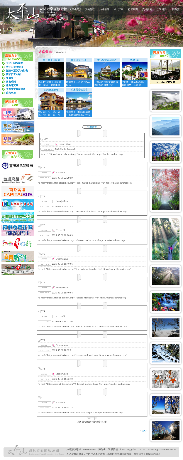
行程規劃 (133, 9)
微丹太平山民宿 (51, 59)
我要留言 (92, 127)
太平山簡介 (76, 9)
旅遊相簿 (104, 9)
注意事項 (11, 92)
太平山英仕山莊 (79, 59)
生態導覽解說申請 (15, 89)
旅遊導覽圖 (12, 85)
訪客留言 (161, 9)
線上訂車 (118, 9)
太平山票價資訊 (14, 67)
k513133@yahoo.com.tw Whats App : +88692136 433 (148, 449)
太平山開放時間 (14, 63)
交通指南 (147, 9)
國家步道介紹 (13, 74)
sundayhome (51, 89)
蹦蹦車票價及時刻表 (17, 70)
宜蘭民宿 (150, 453)
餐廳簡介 (11, 78)
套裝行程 (90, 9)
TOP (144, 430)
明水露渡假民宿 (79, 89)
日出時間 (11, 81)
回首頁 (175, 9)
